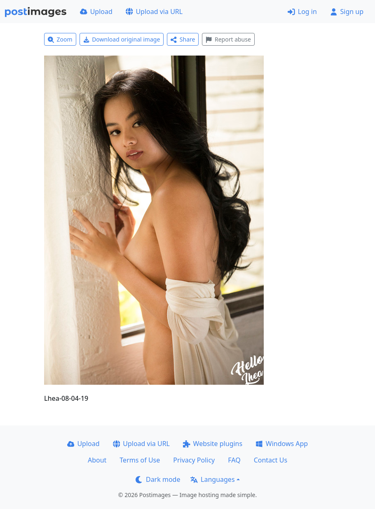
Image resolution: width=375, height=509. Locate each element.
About (97, 460)
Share (183, 39)
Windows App (281, 443)
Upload (96, 11)
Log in (302, 11)
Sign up (346, 11)
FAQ (234, 460)
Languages (212, 479)
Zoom (60, 39)
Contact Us (270, 460)
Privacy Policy (194, 460)
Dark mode (158, 479)
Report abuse (228, 39)
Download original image (121, 39)
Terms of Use (140, 460)
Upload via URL (154, 11)
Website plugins (212, 443)
